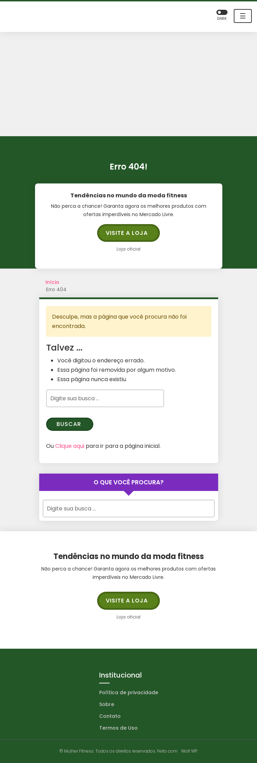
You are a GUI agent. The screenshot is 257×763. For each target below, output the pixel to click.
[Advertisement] (128, 84)
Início (52, 282)
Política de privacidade (128, 692)
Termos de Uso (118, 727)
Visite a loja (127, 233)
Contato (110, 716)
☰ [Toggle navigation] (243, 16)
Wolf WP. (189, 751)
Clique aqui (69, 446)
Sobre (106, 704)
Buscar (69, 424)
